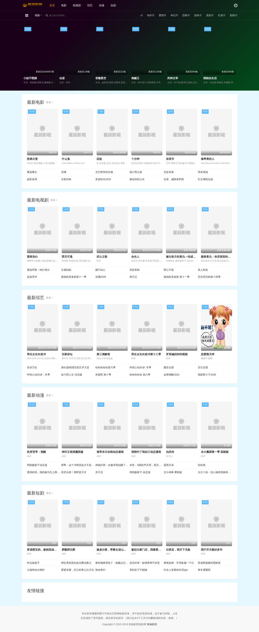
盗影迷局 (32, 179)
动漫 (101, 5)
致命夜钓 (100, 569)
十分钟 (135, 158)
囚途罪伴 (32, 276)
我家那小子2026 (207, 374)
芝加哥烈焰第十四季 (209, 276)
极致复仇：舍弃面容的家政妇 (218, 256)
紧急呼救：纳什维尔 (38, 269)
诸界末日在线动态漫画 (110, 451)
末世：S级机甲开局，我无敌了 (147, 465)
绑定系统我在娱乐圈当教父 (76, 562)
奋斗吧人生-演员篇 (71, 374)
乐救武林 (66, 179)
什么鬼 (66, 158)
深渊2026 (100, 276)
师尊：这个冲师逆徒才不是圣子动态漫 (78, 465)
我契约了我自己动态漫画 (146, 451)
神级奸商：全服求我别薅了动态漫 (112, 465)
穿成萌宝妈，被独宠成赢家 (43, 549)
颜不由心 (100, 269)
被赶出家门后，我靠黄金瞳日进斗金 (152, 549)
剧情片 (233, 15)
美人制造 (203, 269)
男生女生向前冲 (36, 354)
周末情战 (203, 172)
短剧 (113, 5)
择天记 (133, 276)
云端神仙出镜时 (36, 569)
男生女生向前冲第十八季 (146, 354)
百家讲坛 (67, 354)
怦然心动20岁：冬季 (38, 374)
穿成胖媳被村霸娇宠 (209, 562)
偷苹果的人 (207, 158)
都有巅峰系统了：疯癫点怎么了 (112, 562)
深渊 (63, 172)
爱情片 (162, 15)
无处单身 (169, 172)
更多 (49, 102)
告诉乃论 (32, 367)
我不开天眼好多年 (211, 549)
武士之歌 (102, 256)
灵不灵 (99, 472)
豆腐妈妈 (66, 269)
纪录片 (222, 15)
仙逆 (62, 78)
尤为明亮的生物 (104, 172)
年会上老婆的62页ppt (176, 569)
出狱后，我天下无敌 (178, 549)
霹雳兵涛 (169, 465)
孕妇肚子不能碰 (138, 569)
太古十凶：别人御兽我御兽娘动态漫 (215, 472)
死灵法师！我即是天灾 (73, 472)
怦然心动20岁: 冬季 (140, 367)
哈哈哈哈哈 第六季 (140, 374)
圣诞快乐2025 (103, 179)
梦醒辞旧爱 (68, 549)
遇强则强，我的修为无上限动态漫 (44, 472)
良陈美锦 (135, 269)
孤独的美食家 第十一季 (177, 276)
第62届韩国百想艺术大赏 (75, 367)
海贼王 (135, 78)
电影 (64, 5)
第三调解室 (103, 354)
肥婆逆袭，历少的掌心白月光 (77, 569)
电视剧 (77, 5)
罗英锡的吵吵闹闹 (177, 354)
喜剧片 (210, 15)
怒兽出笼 (32, 158)
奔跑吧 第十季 (103, 374)
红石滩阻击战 (205, 179)
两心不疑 (169, 269)
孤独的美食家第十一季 (73, 276)
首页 (52, 5)
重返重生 (32, 172)
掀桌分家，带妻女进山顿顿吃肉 (115, 549)
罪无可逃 (67, 256)
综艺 (90, 5)
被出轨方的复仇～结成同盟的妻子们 (187, 256)
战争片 (198, 15)
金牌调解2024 (171, 374)
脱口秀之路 (136, 172)
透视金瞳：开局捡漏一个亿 (179, 562)
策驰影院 (152, 624)
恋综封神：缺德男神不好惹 (145, 562)
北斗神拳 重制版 (173, 472)
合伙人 (135, 256)
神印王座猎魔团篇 (72, 451)
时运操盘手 (33, 562)
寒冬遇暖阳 (204, 569)
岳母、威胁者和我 (174, 179)
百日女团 (203, 367)
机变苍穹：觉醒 (36, 451)
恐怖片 (186, 15)
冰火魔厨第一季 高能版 (215, 451)
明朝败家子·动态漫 (140, 472)
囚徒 (99, 158)
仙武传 (170, 451)
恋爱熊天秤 (207, 354)
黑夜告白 (32, 256)
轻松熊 (201, 465)
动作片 (151, 15)
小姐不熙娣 (30, 78)
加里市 (170, 158)
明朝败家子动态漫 (37, 465)
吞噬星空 (100, 78)
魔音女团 (169, 367)
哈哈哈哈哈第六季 (105, 367)
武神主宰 (172, 78)
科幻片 (174, 15)
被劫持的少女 (137, 179)
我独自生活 (210, 78)
